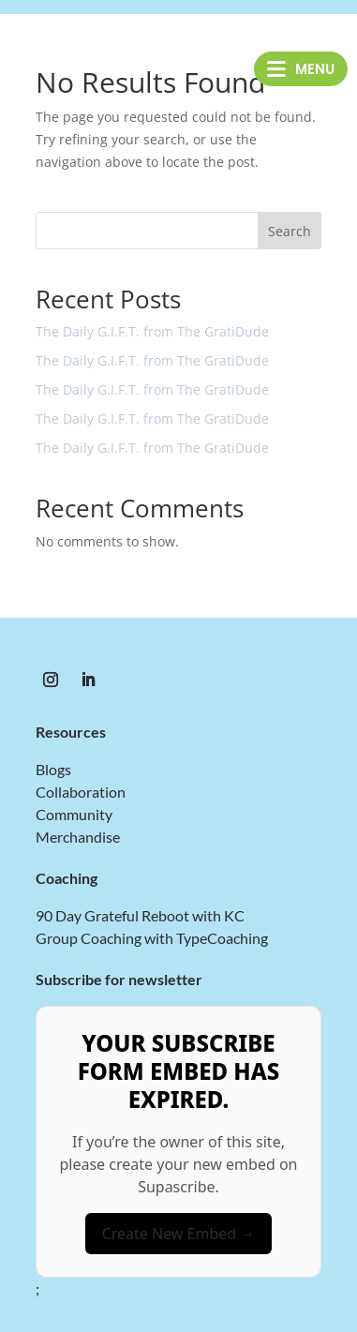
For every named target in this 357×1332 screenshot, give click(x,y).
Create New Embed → (179, 1233)
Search (289, 231)
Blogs (53, 769)
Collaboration (81, 792)
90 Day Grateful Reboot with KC (140, 915)
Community (74, 814)
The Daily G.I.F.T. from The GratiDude (152, 331)
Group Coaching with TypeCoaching (152, 938)
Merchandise (78, 837)
